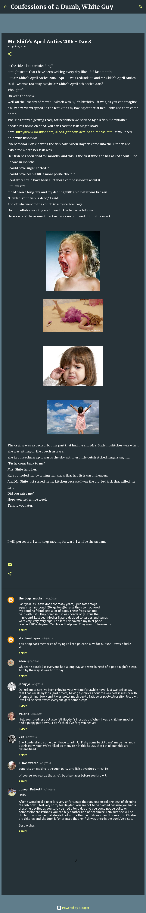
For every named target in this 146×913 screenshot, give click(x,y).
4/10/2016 (49, 789)
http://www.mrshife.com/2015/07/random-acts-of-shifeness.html (65, 132)
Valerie (24, 713)
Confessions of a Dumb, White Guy (62, 7)
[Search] (118, 6)
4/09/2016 (36, 714)
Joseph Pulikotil (30, 789)
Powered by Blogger (73, 907)
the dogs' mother (31, 598)
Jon (21, 736)
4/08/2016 (50, 598)
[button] (10, 54)
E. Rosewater (28, 763)
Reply (23, 630)
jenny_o (24, 684)
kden (22, 661)
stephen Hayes (29, 638)
